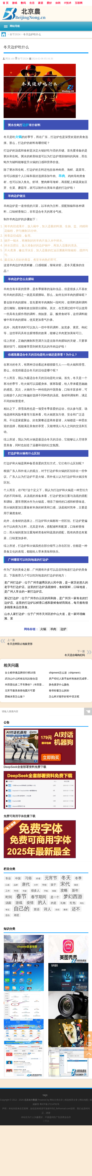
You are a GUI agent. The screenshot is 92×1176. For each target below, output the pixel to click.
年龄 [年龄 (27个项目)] (25, 891)
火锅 (18, 137)
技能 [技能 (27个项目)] (54, 891)
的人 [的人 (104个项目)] (42, 902)
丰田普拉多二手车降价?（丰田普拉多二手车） (26, 684)
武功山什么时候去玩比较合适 (21, 678)
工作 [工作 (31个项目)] (7, 891)
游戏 (14, 2)
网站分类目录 (56, 1100)
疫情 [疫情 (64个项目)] (30, 903)
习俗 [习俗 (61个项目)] (28, 878)
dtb (12, 58)
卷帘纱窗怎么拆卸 (59, 690)
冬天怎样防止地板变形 (19, 643)
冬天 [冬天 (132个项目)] (66, 877)
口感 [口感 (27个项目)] (7, 885)
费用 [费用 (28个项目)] (65, 910)
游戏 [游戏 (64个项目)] (19, 903)
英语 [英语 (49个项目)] (37, 909)
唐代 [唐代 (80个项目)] (26, 884)
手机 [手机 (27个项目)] (46, 891)
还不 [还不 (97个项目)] (76, 909)
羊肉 (61, 176)
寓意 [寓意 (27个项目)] (76, 885)
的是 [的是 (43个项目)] (53, 902)
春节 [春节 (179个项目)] (21, 896)
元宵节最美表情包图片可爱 (20, 690)
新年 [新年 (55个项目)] (75, 890)
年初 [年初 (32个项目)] (16, 891)
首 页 (5, 2)
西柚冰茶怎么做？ (15, 696)
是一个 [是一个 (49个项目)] (55, 897)
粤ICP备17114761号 (49, 1104)
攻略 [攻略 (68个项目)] (64, 890)
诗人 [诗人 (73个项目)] (47, 909)
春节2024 (15, 34)
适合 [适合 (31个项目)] (7, 915)
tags (45, 1095)
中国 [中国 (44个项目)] (18, 878)
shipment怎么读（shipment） (65, 672)
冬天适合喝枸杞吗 (75, 655)
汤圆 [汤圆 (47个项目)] (8, 902)
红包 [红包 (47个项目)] (73, 902)
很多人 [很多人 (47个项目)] (35, 890)
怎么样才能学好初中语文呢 (64, 696)
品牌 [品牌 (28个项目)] (16, 885)
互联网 (78, 2)
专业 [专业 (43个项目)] (8, 878)
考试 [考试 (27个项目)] (7, 910)
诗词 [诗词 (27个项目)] (57, 910)
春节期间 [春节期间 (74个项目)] (38, 897)
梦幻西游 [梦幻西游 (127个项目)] (72, 896)
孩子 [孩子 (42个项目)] (53, 884)
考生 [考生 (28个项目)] (82, 903)
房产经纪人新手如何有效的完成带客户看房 (70, 678)
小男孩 (46, 1121)
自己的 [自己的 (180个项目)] (21, 908)
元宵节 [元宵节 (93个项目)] (51, 877)
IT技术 (67, 2)
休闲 (57, 2)
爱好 (49, 2)
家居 (40, 2)
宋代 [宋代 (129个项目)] (65, 884)
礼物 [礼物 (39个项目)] (62, 903)
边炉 (25, 125)
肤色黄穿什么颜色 (59, 684)
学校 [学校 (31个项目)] (44, 885)
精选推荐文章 (71, 1100)
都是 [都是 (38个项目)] (16, 915)
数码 (23, 2)
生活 (31, 2)
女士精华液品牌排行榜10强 (20, 672)
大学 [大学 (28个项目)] (36, 885)
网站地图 (83, 1100)
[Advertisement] (46, 1150)
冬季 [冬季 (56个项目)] (78, 878)
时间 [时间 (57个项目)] (8, 897)
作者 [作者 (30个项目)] (38, 878)
